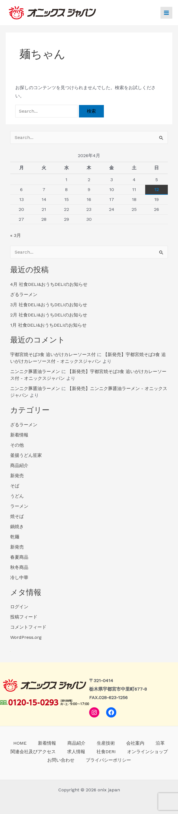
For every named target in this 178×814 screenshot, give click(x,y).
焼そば (17, 516)
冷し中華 (19, 577)
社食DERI (106, 751)
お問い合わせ (60, 760)
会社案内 (135, 743)
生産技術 (106, 743)
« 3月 (15, 235)
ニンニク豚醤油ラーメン (35, 371)
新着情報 (19, 435)
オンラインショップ (147, 751)
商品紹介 (19, 465)
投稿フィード (23, 617)
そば (14, 486)
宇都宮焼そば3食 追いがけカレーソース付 (53, 354)
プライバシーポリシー (108, 760)
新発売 (17, 475)
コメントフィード (28, 627)
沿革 (160, 743)
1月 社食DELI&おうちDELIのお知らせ (48, 325)
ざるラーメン (23, 294)
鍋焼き (17, 526)
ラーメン (19, 506)
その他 (17, 445)
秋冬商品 (19, 567)
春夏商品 (19, 557)
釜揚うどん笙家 (26, 455)
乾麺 (14, 536)
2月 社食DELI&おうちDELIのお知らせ (48, 315)
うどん (17, 496)
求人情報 (76, 751)
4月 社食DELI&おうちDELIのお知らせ (48, 284)
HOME (20, 743)
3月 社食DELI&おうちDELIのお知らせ (48, 304)
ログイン (19, 606)
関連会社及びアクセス (33, 751)
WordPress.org (26, 637)
